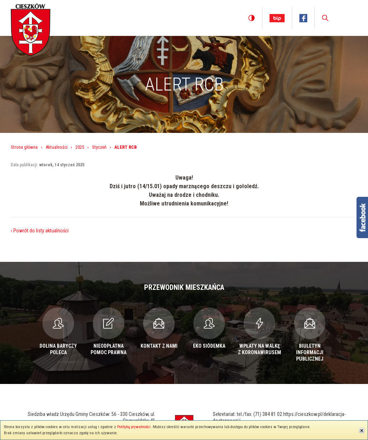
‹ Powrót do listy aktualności (40, 230)
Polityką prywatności (134, 427)
